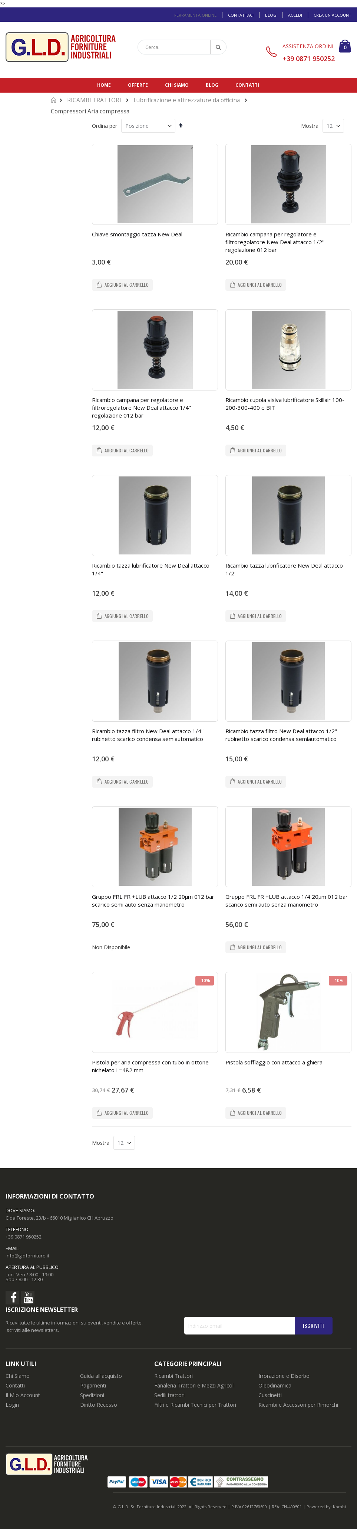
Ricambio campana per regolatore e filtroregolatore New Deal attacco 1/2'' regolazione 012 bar (274, 241)
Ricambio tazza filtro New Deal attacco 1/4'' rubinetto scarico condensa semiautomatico (148, 734)
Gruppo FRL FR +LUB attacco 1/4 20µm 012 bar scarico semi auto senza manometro (286, 900)
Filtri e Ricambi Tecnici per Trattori (195, 1404)
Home (104, 85)
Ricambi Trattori (173, 1375)
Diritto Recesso (98, 1404)
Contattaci (241, 15)
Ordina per (104, 125)
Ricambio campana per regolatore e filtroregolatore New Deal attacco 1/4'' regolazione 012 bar (141, 407)
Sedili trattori (169, 1395)
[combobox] (182, 47)
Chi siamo (177, 85)
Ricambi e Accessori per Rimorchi (298, 1404)
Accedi (295, 15)
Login (12, 1404)
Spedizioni (92, 1395)
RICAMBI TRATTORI (94, 100)
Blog (271, 15)
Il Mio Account (23, 1395)
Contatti (247, 85)
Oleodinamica (274, 1385)
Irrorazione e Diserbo (284, 1375)
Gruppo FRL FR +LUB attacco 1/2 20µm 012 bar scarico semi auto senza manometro (153, 900)
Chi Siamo (18, 1375)
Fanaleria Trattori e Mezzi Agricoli (194, 1385)
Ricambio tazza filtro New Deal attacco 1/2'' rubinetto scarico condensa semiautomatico (281, 734)
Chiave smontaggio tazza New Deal (137, 234)
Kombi (339, 1506)
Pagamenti (93, 1385)
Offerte (138, 85)
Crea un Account (332, 15)
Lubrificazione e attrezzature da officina (186, 100)
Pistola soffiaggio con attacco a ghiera (274, 1062)
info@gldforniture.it (27, 1255)
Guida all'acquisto (101, 1375)
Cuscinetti (270, 1395)
